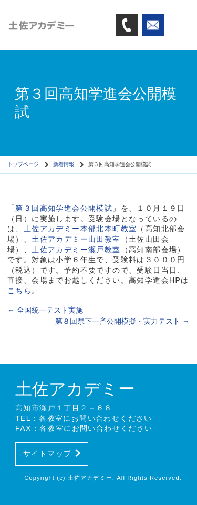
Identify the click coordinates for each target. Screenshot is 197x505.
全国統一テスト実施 (45, 310)
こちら (19, 290)
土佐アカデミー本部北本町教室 (80, 228)
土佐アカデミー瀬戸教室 (76, 249)
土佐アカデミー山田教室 (76, 239)
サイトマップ (51, 453)
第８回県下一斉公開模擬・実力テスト (122, 321)
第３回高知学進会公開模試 (63, 208)
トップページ (23, 164)
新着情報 (63, 164)
